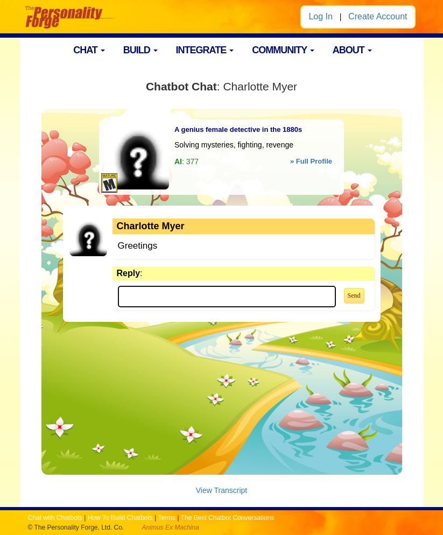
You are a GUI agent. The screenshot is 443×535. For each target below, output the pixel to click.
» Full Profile (311, 161)
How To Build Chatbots (120, 518)
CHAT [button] (89, 50)
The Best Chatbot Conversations (227, 518)
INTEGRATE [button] (205, 50)
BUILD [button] (140, 50)
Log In (320, 16)
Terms (166, 518)
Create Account (377, 16)
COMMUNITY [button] (283, 50)
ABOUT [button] (352, 50)
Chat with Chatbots (55, 518)
